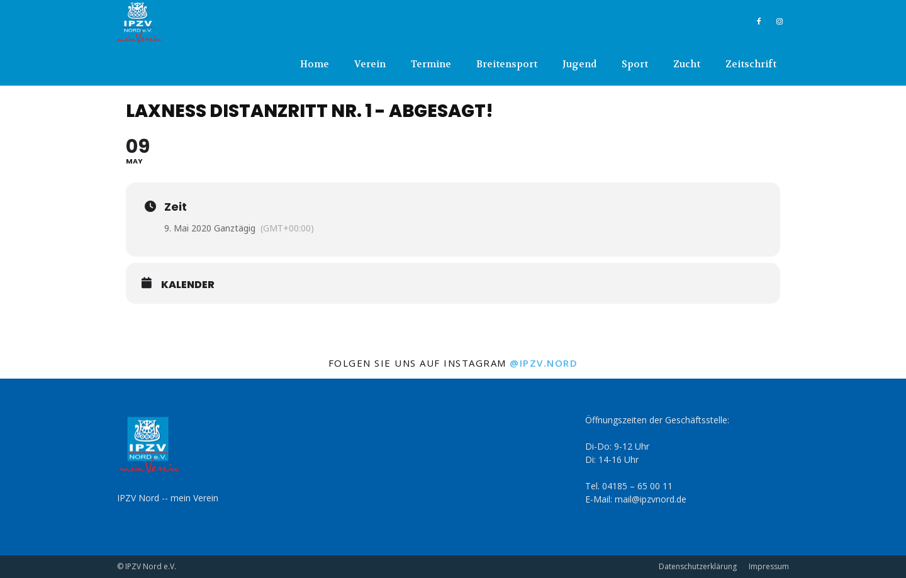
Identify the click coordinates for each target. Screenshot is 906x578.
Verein (370, 64)
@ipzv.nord (544, 363)
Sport (635, 64)
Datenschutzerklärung (698, 566)
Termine (431, 64)
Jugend (579, 64)
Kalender (188, 285)
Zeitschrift (750, 64)
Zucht (686, 64)
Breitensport (506, 64)
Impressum (769, 566)
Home (314, 64)
